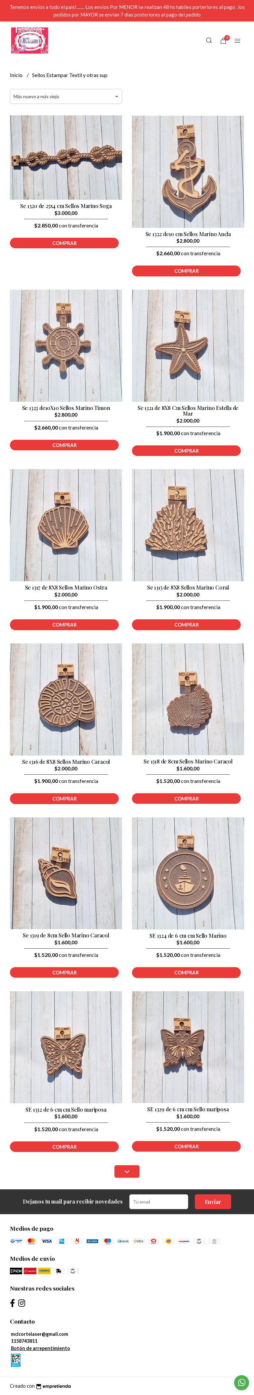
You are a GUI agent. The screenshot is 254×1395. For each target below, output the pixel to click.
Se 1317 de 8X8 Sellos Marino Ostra (66, 587)
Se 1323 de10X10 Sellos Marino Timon (66, 407)
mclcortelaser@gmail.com (39, 1334)
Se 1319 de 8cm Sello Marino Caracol (66, 935)
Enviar (213, 1201)
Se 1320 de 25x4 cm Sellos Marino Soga (65, 205)
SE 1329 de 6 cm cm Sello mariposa (188, 1109)
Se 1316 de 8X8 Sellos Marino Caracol (66, 761)
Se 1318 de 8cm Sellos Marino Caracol (188, 761)
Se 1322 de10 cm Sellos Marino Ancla (188, 233)
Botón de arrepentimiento (40, 1348)
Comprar (64, 243)
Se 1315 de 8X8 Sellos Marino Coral (188, 587)
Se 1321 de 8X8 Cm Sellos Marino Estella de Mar (188, 410)
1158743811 (24, 1341)
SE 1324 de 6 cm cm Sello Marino (188, 935)
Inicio (16, 75)
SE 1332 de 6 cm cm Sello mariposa (65, 1109)
